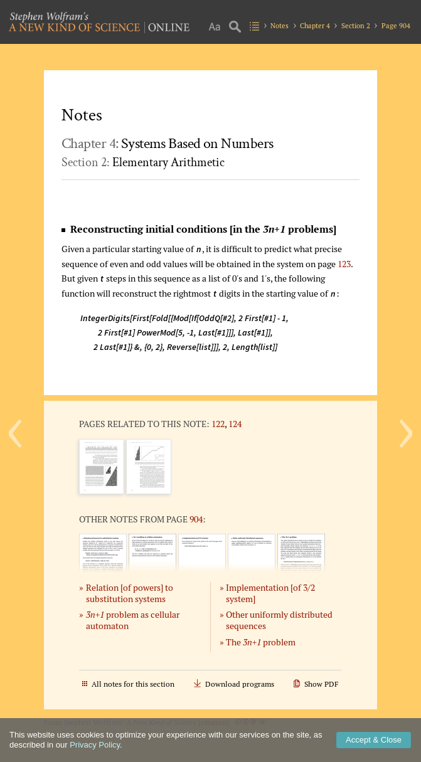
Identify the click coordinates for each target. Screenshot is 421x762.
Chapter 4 (315, 25)
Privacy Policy (95, 744)
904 (196, 519)
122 (218, 424)
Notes (279, 25)
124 (235, 424)
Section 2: (143, 162)
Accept (374, 739)
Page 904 (395, 25)
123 (344, 264)
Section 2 (355, 25)
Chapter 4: (167, 143)
